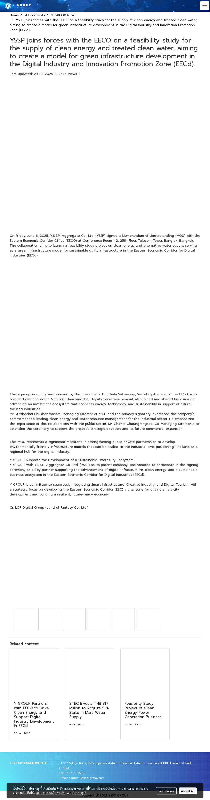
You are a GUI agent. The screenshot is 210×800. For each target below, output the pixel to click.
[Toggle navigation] (204, 5)
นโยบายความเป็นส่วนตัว (50, 793)
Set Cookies (166, 791)
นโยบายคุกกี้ (79, 793)
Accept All (187, 791)
